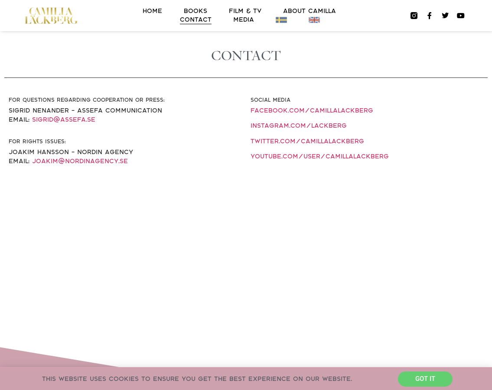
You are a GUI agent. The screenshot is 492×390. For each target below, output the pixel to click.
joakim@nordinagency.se (80, 161)
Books (195, 11)
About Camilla (309, 11)
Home (152, 11)
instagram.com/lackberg (299, 125)
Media (243, 19)
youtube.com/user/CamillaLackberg (320, 156)
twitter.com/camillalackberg (307, 141)
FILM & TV (245, 11)
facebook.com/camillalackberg (312, 110)
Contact (196, 19)
